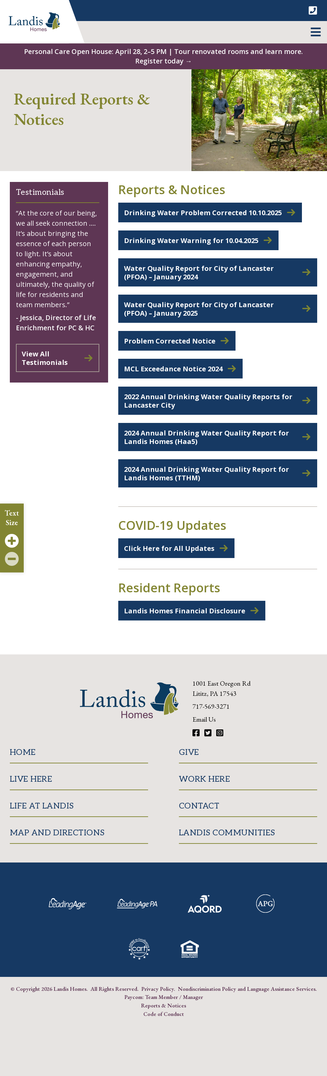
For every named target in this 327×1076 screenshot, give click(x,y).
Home (23, 752)
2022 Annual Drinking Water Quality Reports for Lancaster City (208, 401)
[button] (315, 32)
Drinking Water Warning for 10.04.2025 (191, 240)
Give (189, 752)
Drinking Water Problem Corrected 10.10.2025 (203, 212)
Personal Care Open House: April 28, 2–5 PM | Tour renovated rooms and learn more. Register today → (163, 56)
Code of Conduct (163, 1014)
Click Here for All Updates (169, 548)
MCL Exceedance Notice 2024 (173, 368)
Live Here (31, 779)
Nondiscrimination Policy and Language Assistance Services (246, 988)
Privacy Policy (157, 988)
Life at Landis (42, 806)
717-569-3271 (211, 706)
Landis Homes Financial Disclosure (184, 610)
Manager (193, 997)
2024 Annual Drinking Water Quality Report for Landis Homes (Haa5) (206, 437)
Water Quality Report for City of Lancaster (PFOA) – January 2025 (199, 309)
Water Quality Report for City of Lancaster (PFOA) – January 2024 (199, 272)
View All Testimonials (45, 358)
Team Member (161, 997)
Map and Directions (57, 833)
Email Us (204, 719)
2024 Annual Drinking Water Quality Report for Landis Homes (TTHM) (206, 473)
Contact (199, 806)
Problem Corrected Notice (170, 341)
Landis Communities (227, 833)
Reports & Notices (163, 1005)
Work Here (204, 779)
